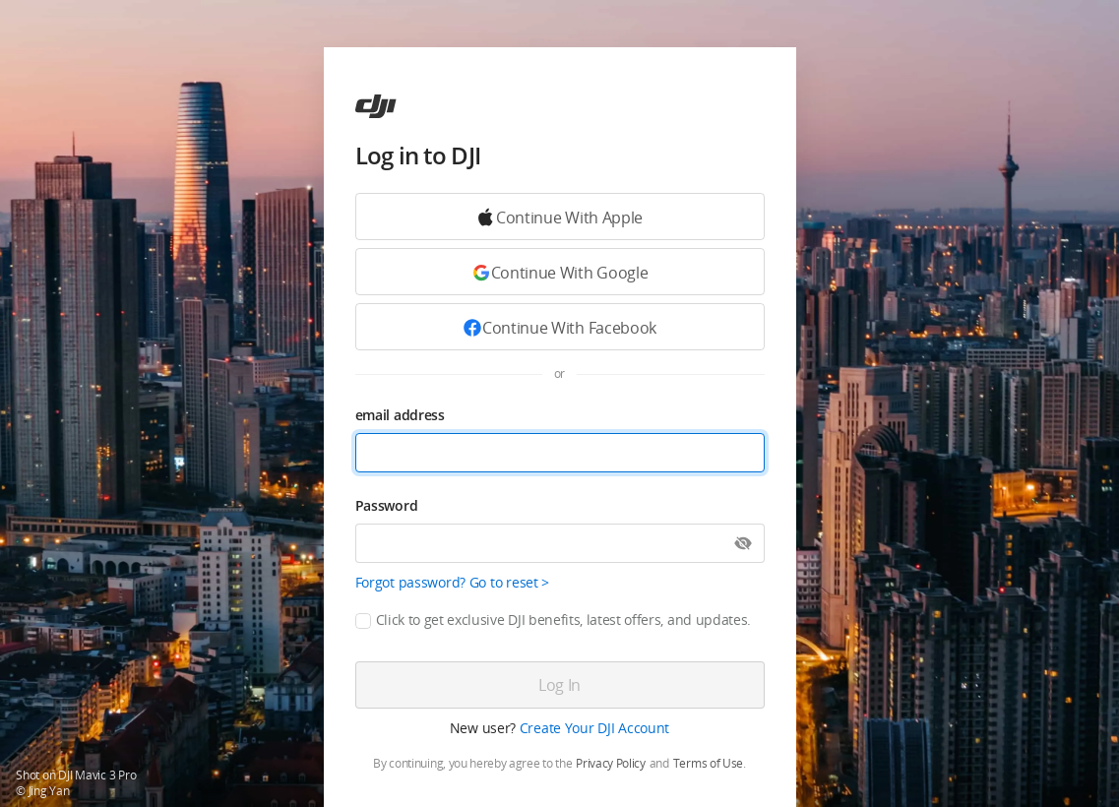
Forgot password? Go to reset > (452, 582)
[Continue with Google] (560, 216)
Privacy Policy (611, 764)
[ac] (376, 106)
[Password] (560, 543)
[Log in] (560, 685)
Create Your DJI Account (595, 727)
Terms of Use (708, 764)
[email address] (560, 452)
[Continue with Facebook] (560, 326)
